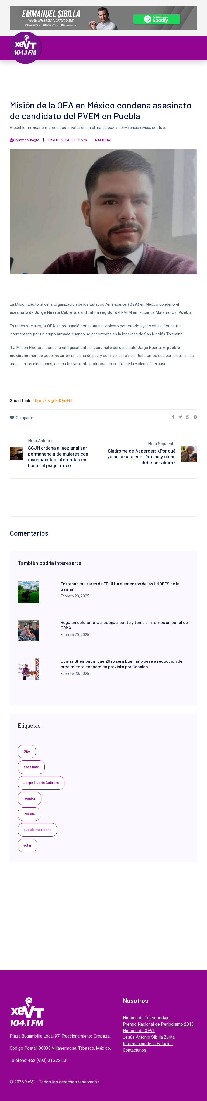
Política (79, 71)
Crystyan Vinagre (26, 140)
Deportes (25, 77)
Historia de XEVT (139, 1030)
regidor (29, 798)
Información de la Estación (148, 1043)
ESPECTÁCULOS (53, 77)
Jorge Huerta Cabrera (41, 783)
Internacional (130, 71)
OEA (26, 751)
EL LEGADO (97, 77)
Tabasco (59, 71)
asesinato (31, 767)
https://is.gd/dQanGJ (52, 400)
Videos (77, 77)
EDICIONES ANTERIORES (38, 84)
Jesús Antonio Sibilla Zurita (149, 1037)
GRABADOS (122, 77)
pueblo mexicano (37, 830)
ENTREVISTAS (148, 77)
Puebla (29, 814)
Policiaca (158, 71)
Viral (177, 71)
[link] (173, 417)
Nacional (101, 71)
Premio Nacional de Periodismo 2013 (158, 1024)
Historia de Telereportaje (146, 1017)
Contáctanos (134, 1050)
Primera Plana (31, 71)
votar (27, 845)
